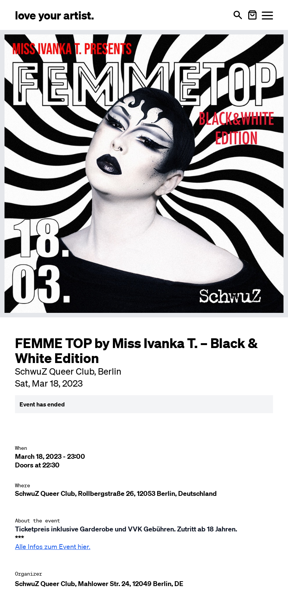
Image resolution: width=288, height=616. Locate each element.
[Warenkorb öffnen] (252, 15)
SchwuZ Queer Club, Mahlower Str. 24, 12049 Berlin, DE (99, 583)
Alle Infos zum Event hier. (52, 546)
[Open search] (237, 15)
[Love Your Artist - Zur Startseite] (54, 15)
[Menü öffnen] (267, 15)
